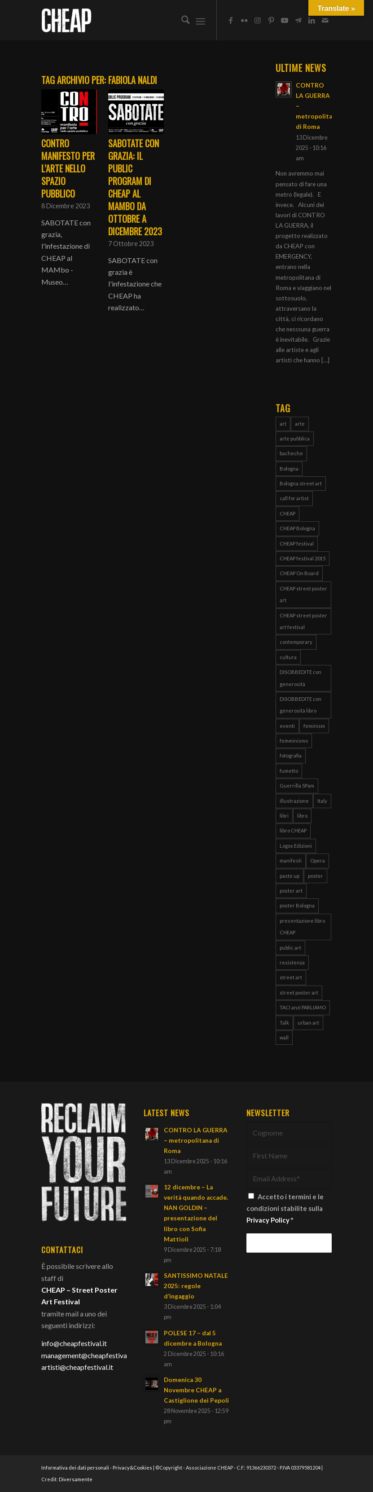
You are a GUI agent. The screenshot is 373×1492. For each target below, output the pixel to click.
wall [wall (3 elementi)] (284, 1037)
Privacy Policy (268, 1220)
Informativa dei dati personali (75, 1467)
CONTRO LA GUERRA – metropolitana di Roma (196, 1140)
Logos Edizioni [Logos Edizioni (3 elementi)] (296, 846)
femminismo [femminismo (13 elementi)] (294, 741)
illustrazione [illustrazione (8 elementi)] (294, 801)
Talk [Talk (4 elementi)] (284, 1022)
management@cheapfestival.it (88, 1355)
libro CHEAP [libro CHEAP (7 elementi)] (293, 830)
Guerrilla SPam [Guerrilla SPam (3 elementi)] (297, 785)
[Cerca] (181, 20)
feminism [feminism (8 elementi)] (314, 726)
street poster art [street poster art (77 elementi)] (299, 992)
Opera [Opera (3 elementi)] (317, 860)
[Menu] (200, 20)
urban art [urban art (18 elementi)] (308, 1022)
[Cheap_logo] (66, 20)
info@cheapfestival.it (74, 1343)
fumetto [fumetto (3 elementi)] (289, 771)
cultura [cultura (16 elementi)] (288, 657)
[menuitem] (181, 20)
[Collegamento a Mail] (325, 20)
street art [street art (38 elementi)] (291, 977)
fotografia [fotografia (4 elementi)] (291, 755)
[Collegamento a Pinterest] (271, 20)
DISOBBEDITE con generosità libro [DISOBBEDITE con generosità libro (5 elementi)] (300, 704)
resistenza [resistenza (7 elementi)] (292, 962)
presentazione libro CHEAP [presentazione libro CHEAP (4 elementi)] (302, 926)
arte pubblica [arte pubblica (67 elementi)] (295, 438)
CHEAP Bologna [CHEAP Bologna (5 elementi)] (297, 528)
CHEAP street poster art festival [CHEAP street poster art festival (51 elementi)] (303, 621)
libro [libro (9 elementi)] (302, 816)
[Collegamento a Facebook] (230, 20)
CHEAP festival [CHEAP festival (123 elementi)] (297, 543)
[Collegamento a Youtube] (284, 20)
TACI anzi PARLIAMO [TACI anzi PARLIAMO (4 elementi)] (303, 1007)
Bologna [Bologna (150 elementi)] (289, 468)
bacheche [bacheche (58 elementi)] (291, 453)
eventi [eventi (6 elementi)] (287, 726)
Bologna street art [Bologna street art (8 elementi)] (301, 483)
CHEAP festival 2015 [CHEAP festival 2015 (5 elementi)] (302, 558)
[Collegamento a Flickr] (244, 20)
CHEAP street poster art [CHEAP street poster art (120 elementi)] (303, 594)
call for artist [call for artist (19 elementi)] (294, 498)
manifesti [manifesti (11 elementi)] (291, 860)
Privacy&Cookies (132, 1467)
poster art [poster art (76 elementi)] (291, 890)
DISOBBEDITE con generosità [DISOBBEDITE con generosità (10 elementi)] (300, 678)
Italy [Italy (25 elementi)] (322, 801)
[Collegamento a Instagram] (257, 20)
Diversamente (75, 1479)
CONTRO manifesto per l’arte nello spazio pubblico (68, 168)
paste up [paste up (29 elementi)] (289, 876)
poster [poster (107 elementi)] (315, 876)
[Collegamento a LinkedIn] (311, 20)
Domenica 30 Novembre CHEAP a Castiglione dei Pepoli (196, 1390)
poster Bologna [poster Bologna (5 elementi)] (297, 905)
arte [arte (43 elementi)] (300, 424)
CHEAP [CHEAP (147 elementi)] (287, 513)
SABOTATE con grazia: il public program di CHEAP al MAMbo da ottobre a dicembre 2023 (135, 187)
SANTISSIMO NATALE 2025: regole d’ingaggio (196, 1286)
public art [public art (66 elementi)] (290, 948)
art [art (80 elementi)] (283, 424)
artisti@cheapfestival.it (77, 1367)
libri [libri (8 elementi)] (284, 816)
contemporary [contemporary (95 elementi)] (296, 642)
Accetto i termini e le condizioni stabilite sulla (285, 1208)
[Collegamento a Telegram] (298, 20)
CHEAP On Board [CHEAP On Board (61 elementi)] (299, 573)
